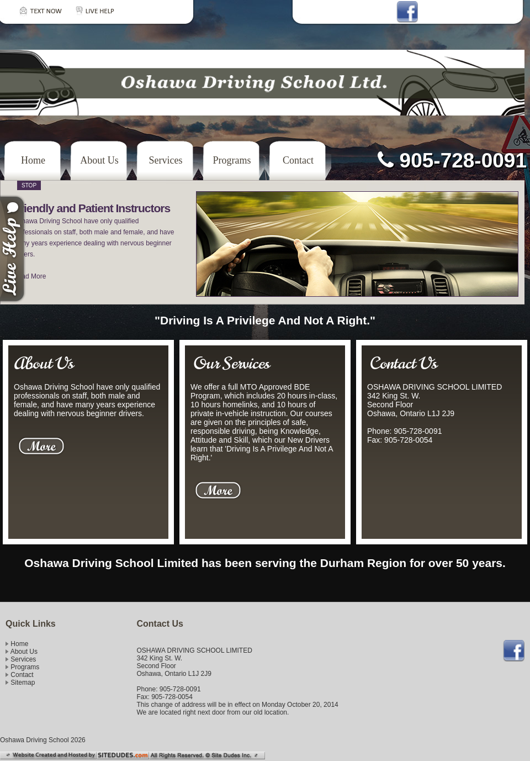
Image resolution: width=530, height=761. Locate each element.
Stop (29, 185)
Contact (298, 160)
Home (33, 160)
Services (166, 160)
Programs (232, 160)
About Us (99, 160)
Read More (29, 276)
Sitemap (22, 682)
